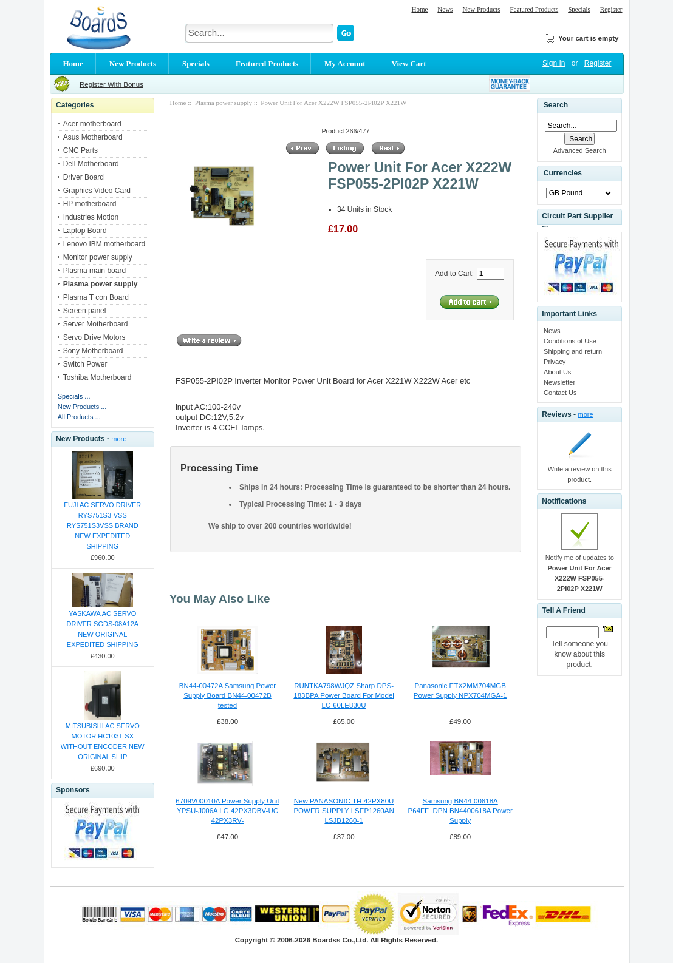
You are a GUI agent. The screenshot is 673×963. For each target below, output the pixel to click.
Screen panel (84, 310)
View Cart (409, 63)
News (445, 9)
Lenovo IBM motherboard (104, 244)
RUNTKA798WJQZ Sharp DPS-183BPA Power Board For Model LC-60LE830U (343, 695)
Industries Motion (90, 217)
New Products (481, 9)
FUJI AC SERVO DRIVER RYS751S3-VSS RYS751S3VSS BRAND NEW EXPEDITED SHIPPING (102, 525)
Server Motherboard (95, 324)
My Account (345, 63)
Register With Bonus (111, 84)
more (118, 438)
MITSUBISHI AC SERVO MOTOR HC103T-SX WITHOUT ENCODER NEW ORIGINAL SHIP (103, 741)
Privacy (554, 361)
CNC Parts (80, 150)
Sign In (553, 63)
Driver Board (83, 177)
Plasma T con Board (96, 297)
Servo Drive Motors (94, 337)
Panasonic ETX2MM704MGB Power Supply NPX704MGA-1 (460, 690)
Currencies (563, 173)
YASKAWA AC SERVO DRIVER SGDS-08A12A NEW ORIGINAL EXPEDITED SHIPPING (102, 629)
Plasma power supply (223, 102)
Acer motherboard (92, 124)
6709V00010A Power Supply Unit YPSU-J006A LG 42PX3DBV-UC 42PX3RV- (227, 810)
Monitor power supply (97, 257)
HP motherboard (90, 204)
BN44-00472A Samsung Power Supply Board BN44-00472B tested (227, 695)
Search (556, 105)
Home (419, 9)
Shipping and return (573, 351)
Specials (579, 9)
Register (611, 9)
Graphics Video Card (97, 190)
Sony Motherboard (93, 350)
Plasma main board (94, 270)
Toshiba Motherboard (97, 377)
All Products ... (79, 417)
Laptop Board (85, 230)
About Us (557, 372)
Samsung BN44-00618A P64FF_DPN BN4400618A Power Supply (460, 810)
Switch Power (85, 364)
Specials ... (74, 396)
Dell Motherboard (91, 164)
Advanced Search (579, 150)
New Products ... (82, 406)
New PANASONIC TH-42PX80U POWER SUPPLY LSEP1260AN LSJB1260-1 (343, 810)
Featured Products (534, 9)
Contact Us (560, 392)
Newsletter (559, 382)
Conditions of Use (570, 341)
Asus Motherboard (93, 137)
